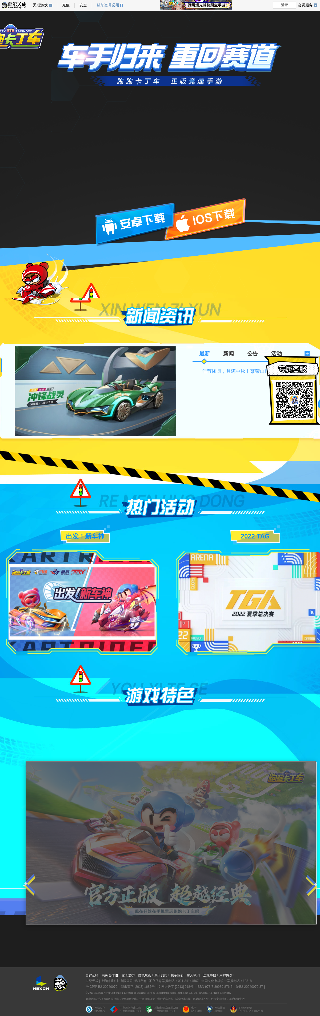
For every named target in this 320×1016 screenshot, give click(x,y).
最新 (204, 353)
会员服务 (307, 5)
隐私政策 (144, 975)
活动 (276, 353)
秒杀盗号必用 (110, 5)
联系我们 (177, 975)
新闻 (228, 353)
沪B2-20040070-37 (249, 987)
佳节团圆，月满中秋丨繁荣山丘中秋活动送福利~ (254, 371)
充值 (66, 5)
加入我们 (193, 975)
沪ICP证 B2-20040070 (101, 987)
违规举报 (209, 975)
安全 (83, 5)
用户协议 (225, 975)
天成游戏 (42, 5)
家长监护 (128, 975)
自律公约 (92, 975)
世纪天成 (14, 5)
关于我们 (160, 975)
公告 (252, 353)
